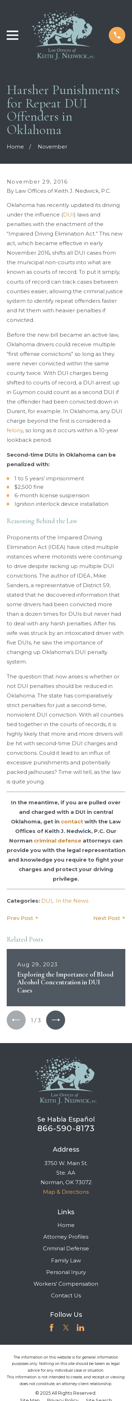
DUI (68, 214)
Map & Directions (66, 1191)
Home (66, 1225)
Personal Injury (66, 1272)
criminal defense (57, 840)
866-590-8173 (66, 1128)
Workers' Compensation (65, 1283)
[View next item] (55, 1020)
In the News (72, 900)
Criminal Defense (66, 1248)
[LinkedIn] (80, 1327)
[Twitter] (66, 1327)
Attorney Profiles (65, 1236)
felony (15, 430)
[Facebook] (51, 1327)
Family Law (66, 1260)
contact (72, 821)
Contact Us (66, 1295)
